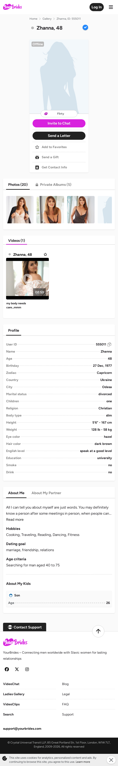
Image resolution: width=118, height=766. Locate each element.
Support (68, 714)
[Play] (27, 278)
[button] (59, 77)
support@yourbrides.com (22, 728)
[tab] (18, 185)
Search (8, 714)
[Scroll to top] (98, 631)
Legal (66, 694)
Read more (15, 519)
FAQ (65, 704)
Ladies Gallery (13, 694)
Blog (65, 684)
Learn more (83, 762)
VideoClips (11, 704)
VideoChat (11, 684)
